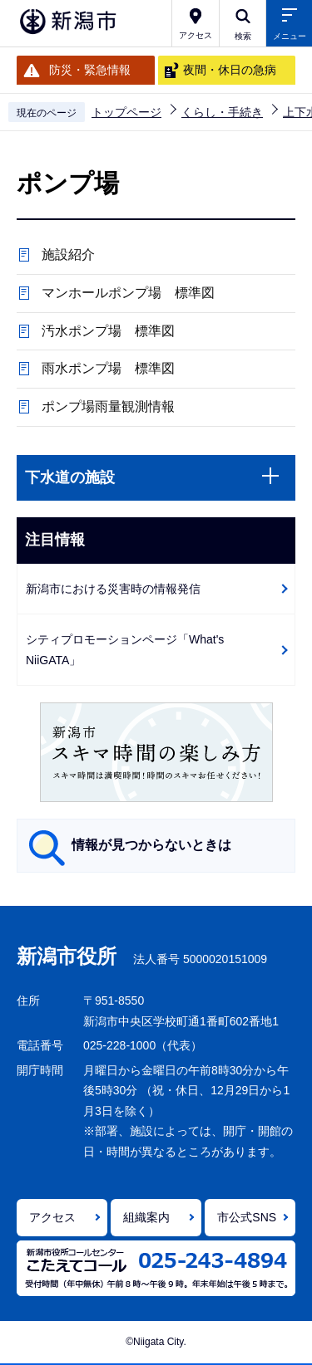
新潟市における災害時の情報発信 (113, 588)
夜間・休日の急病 (229, 69)
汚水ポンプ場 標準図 (108, 331)
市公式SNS (246, 1217)
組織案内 (146, 1217)
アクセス (52, 1217)
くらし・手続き (222, 112)
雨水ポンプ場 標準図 (108, 368)
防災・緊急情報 (90, 69)
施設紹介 (68, 254)
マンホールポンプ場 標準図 (128, 293)
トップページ (126, 112)
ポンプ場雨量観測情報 (108, 406)
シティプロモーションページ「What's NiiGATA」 (125, 650)
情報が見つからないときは (151, 845)
